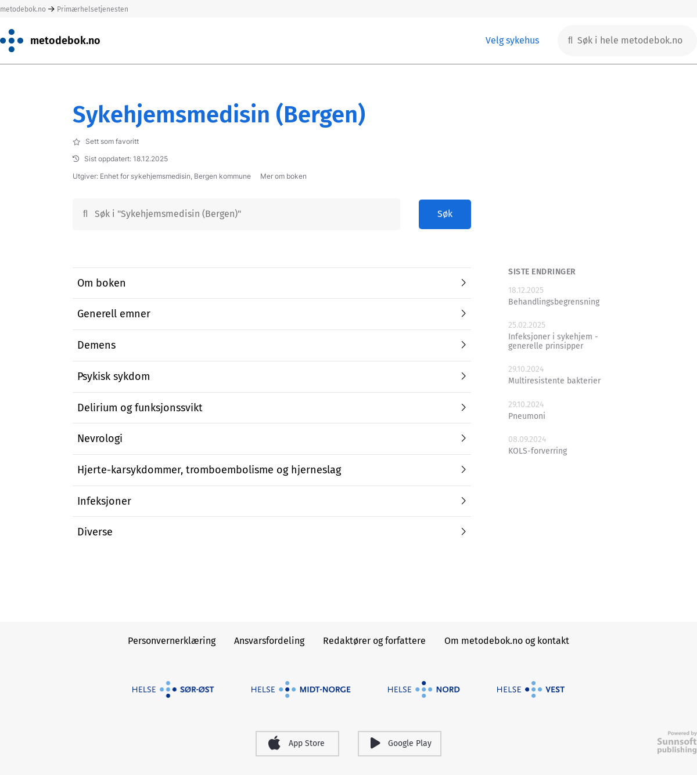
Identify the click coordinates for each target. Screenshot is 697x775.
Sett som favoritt (106, 141)
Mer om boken (283, 176)
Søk (444, 213)
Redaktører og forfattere (374, 640)
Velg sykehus (512, 40)
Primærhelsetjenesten (92, 9)
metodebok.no (23, 9)
